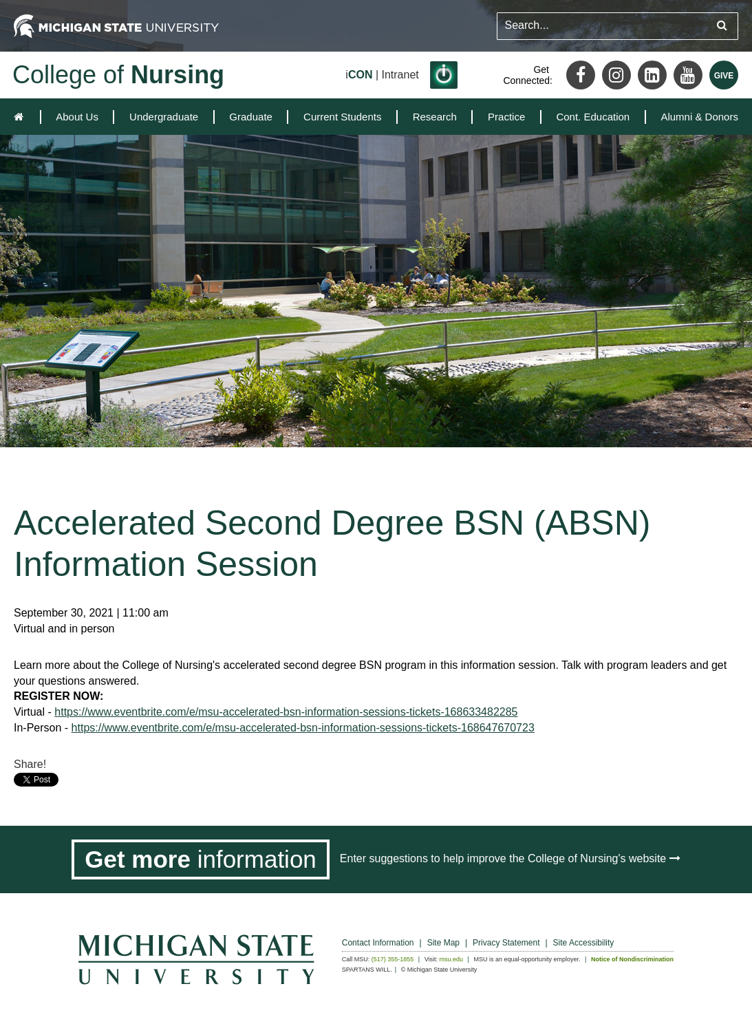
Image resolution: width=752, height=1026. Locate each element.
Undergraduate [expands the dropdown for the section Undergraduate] (163, 116)
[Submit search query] (722, 25)
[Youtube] (688, 75)
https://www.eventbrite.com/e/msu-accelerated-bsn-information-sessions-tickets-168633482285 (285, 712)
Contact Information (378, 943)
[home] (21, 116)
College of (118, 75)
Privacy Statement (506, 943)
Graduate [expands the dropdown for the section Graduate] (250, 116)
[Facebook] (580, 75)
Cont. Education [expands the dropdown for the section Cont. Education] (593, 116)
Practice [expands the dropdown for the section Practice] (506, 116)
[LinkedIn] (652, 75)
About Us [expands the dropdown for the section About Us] (77, 116)
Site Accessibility (583, 943)
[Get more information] (201, 859)
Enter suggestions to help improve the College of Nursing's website (510, 858)
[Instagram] (616, 75)
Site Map (443, 943)
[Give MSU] (723, 75)
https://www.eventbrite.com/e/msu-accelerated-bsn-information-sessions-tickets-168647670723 (303, 728)
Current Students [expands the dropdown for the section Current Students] (342, 116)
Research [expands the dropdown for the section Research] (435, 116)
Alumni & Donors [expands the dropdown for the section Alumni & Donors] (699, 116)
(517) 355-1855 (393, 959)
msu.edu (452, 959)
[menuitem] (77, 116)
